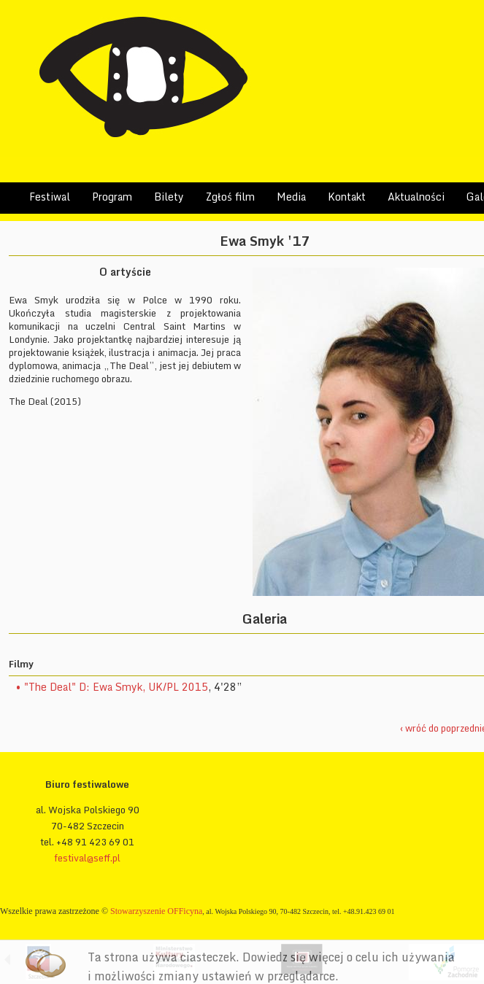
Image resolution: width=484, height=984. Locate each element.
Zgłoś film (230, 196)
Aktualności (416, 196)
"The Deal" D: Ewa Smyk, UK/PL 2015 (116, 686)
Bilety (169, 196)
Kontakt (347, 196)
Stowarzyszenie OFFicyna (156, 911)
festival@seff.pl (87, 858)
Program (112, 196)
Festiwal (49, 196)
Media (291, 196)
